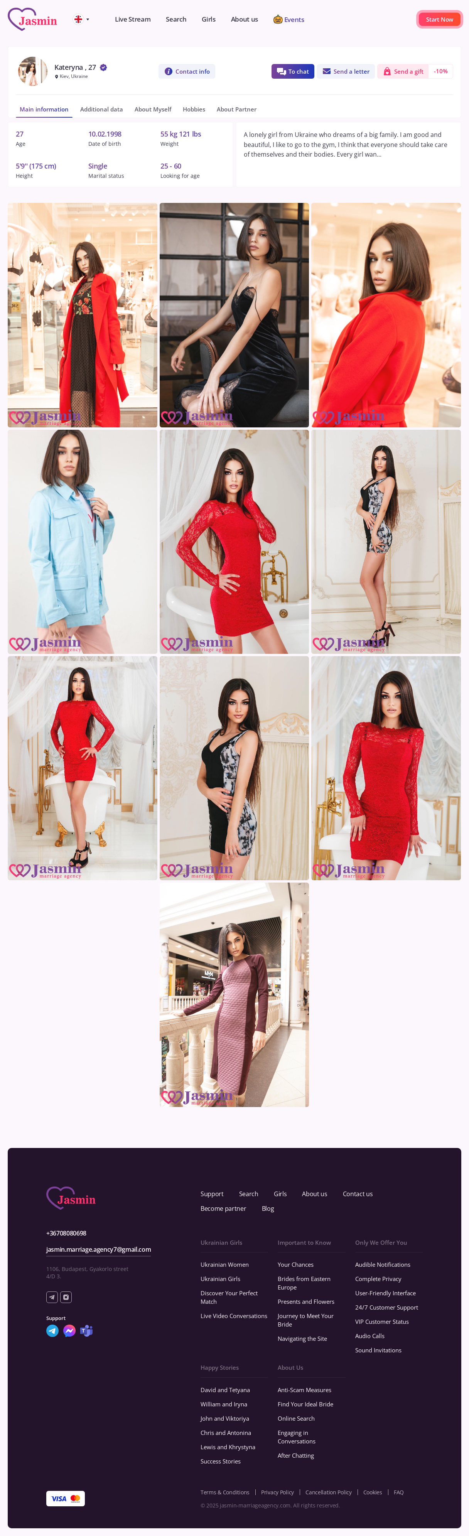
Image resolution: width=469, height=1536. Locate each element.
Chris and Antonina (226, 1432)
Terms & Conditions (225, 1492)
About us (314, 1194)
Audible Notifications (382, 1264)
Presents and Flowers (306, 1301)
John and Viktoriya (225, 1418)
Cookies (372, 1492)
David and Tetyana (225, 1390)
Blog (268, 1208)
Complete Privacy (378, 1279)
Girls (280, 1194)
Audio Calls (370, 1336)
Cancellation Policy (328, 1492)
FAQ (399, 1492)
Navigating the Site (302, 1338)
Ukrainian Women (225, 1264)
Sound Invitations (378, 1350)
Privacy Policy (277, 1492)
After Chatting (296, 1455)
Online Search (296, 1418)
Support (212, 1194)
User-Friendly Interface (385, 1293)
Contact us (358, 1194)
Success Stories (221, 1461)
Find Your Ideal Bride (305, 1404)
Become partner (223, 1208)
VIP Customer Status (382, 1321)
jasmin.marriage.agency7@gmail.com (98, 1249)
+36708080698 (66, 1233)
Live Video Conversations (234, 1316)
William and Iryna (224, 1404)
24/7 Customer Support (386, 1307)
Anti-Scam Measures (304, 1390)
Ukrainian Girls (220, 1279)
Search (248, 1194)
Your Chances (296, 1264)
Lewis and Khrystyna (228, 1447)
